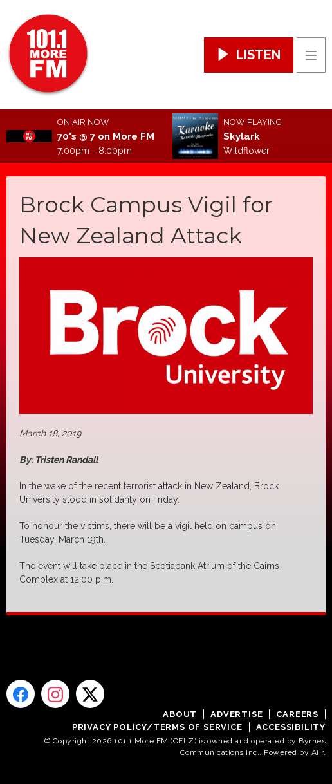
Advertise (236, 714)
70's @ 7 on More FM (105, 136)
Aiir (317, 752)
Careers (297, 714)
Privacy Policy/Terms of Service (157, 727)
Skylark (241, 136)
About (180, 714)
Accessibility (291, 727)
